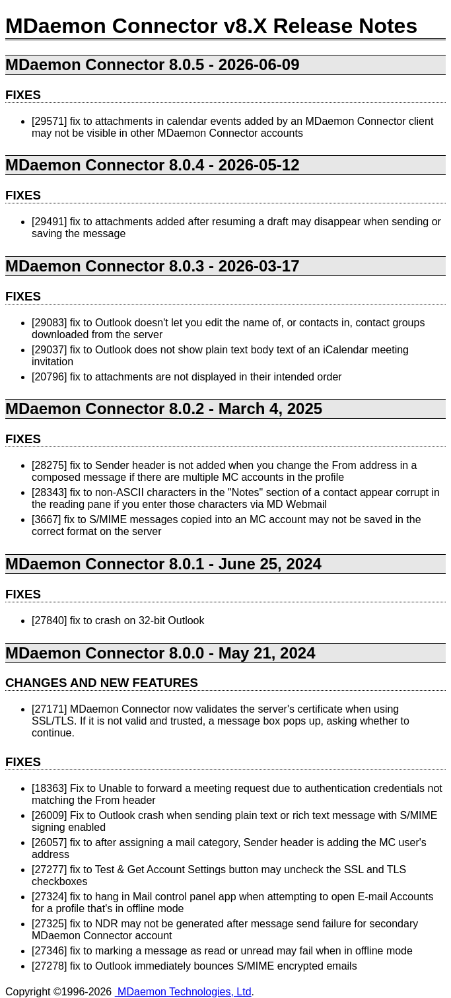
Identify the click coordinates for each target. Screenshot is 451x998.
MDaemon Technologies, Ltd (183, 991)
